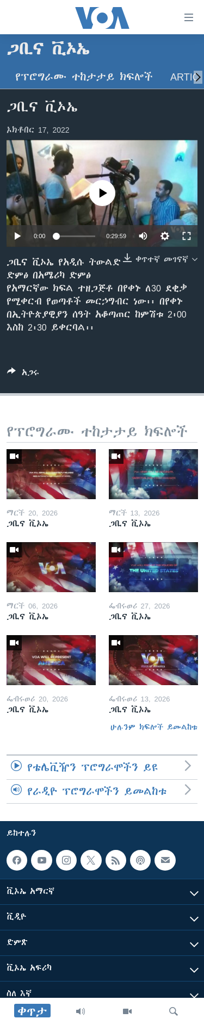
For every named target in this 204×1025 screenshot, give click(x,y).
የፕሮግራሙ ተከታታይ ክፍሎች (84, 77)
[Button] (23, 374)
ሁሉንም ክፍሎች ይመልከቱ (153, 727)
